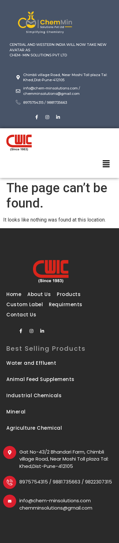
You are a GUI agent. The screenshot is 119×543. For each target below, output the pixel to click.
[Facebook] (36, 117)
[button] (106, 164)
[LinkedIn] (58, 117)
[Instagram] (47, 117)
